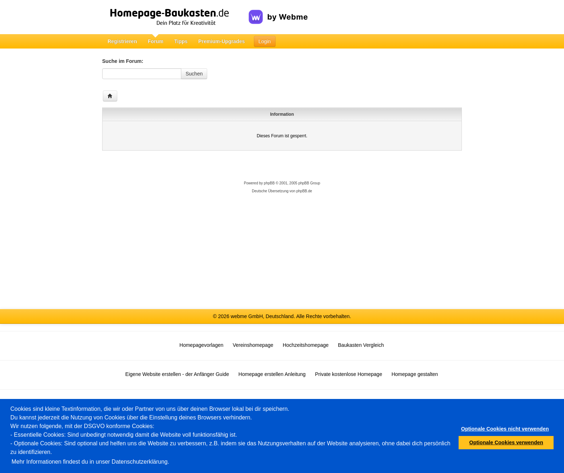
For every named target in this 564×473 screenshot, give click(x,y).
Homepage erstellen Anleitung (272, 374)
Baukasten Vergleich (361, 345)
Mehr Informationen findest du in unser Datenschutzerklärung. (90, 462)
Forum (156, 41)
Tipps (180, 41)
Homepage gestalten (414, 374)
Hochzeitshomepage (306, 345)
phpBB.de (304, 191)
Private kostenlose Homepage (348, 374)
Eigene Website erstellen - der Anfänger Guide (177, 374)
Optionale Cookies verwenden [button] (506, 442)
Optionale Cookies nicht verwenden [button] (505, 429)
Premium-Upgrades (221, 41)
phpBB (269, 183)
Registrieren (122, 41)
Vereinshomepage (253, 345)
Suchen (194, 74)
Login (265, 41)
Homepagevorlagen (201, 345)
